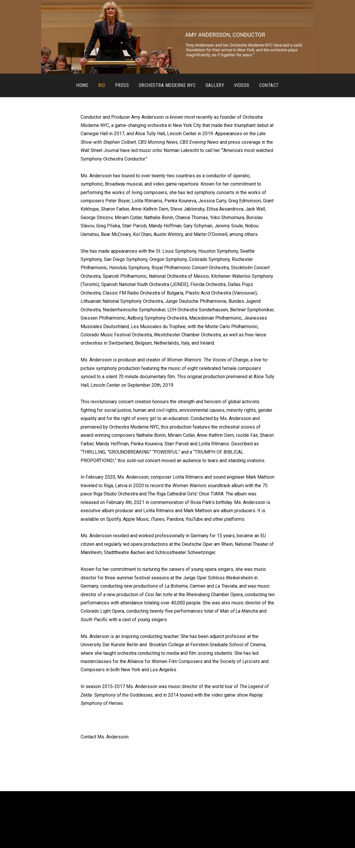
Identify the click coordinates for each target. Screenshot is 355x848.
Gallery (215, 85)
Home (82, 85)
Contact (269, 85)
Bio (101, 85)
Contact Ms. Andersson (105, 737)
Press (122, 85)
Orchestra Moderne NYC (167, 85)
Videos (241, 85)
